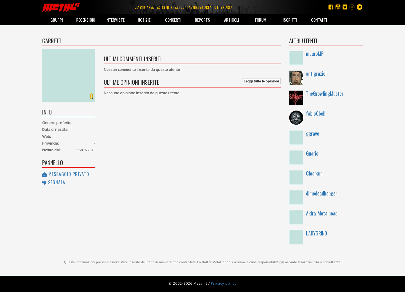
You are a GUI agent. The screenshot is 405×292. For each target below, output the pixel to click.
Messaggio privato (65, 174)
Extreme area (167, 7)
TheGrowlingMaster (324, 93)
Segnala (53, 182)
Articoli (231, 20)
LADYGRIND (316, 233)
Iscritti (290, 20)
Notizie (144, 20)
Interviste (115, 20)
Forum (260, 20)
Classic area (144, 7)
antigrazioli (317, 73)
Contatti (319, 20)
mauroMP (315, 53)
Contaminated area (196, 7)
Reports (202, 20)
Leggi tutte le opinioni (261, 81)
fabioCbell (315, 113)
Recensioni (85, 20)
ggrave (312, 133)
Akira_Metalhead (322, 213)
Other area (223, 7)
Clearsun (314, 173)
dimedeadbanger (321, 193)
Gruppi (56, 20)
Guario (312, 153)
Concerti (173, 20)
